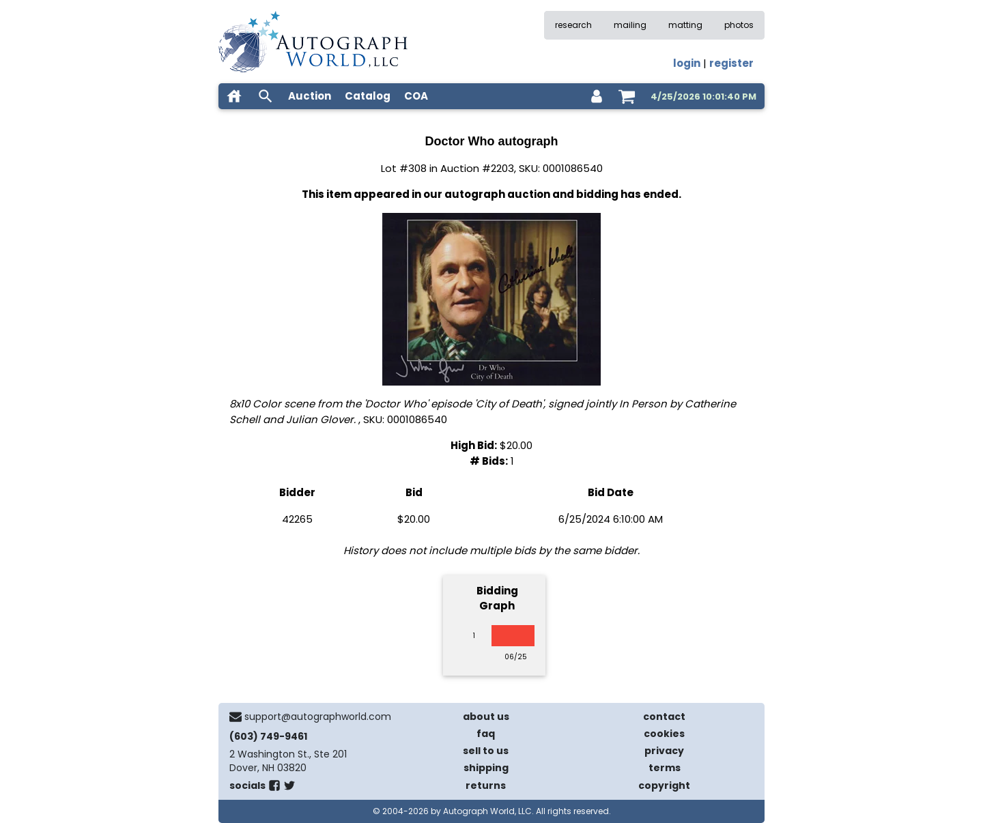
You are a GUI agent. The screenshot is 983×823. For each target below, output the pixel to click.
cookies (664, 733)
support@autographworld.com (317, 716)
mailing (630, 25)
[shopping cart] (627, 96)
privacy (664, 750)
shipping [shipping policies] (486, 768)
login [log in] (686, 63)
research (573, 25)
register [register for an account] (731, 63)
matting (685, 25)
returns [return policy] (486, 785)
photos (739, 25)
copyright (664, 785)
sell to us (486, 750)
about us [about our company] (486, 716)
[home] (234, 96)
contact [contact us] (664, 716)
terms (665, 768)
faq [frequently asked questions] (485, 733)
